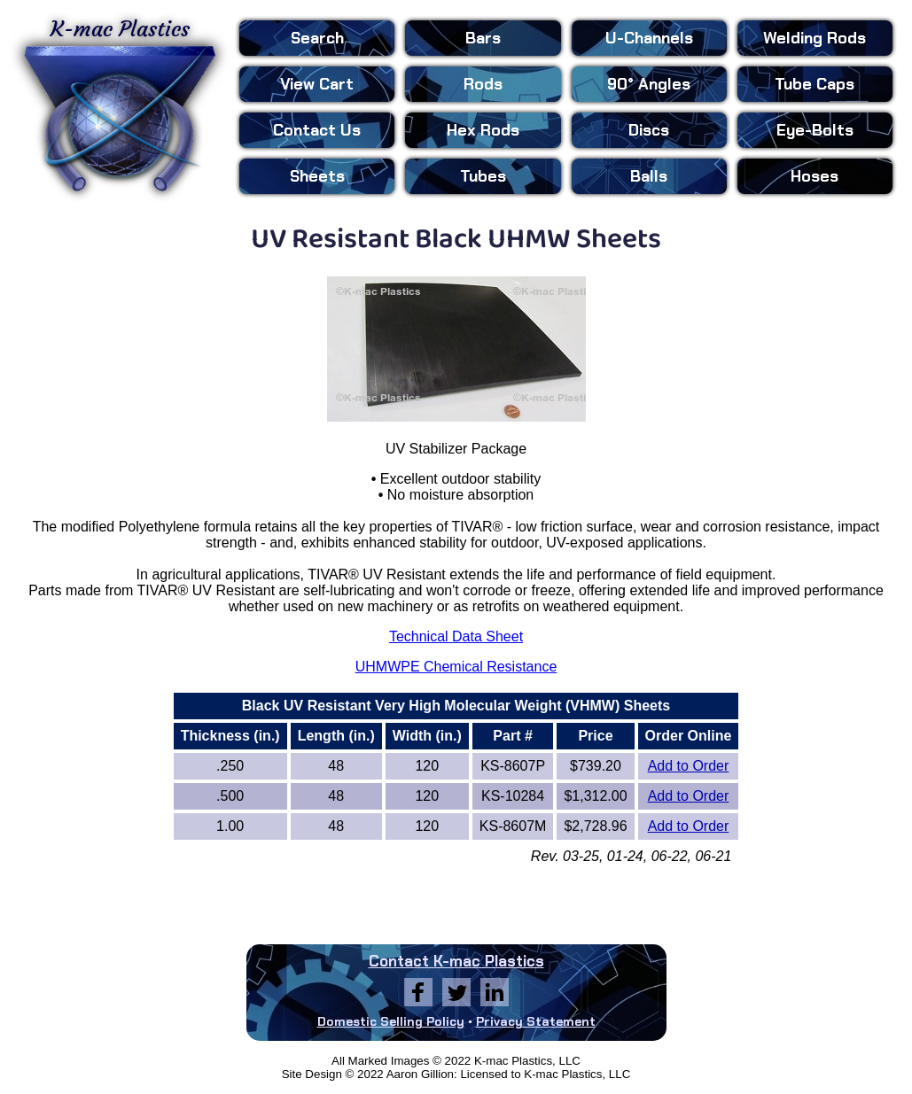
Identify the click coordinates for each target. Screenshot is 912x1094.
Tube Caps (814, 84)
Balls (648, 176)
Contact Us (317, 130)
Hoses (814, 176)
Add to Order (688, 765)
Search (317, 38)
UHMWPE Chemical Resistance (456, 666)
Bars (483, 38)
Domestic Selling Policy (390, 1021)
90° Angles (648, 84)
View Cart (317, 84)
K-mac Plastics (119, 104)
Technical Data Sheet (456, 636)
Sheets (317, 176)
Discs (648, 130)
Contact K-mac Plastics (456, 961)
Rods (483, 84)
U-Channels (649, 38)
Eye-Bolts (815, 130)
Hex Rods (483, 130)
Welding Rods (814, 38)
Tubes (483, 176)
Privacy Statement (536, 1021)
